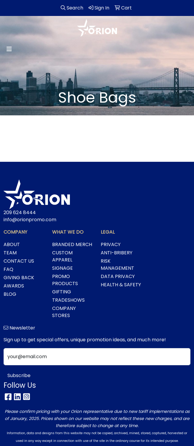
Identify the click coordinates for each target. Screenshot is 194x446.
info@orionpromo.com (30, 219)
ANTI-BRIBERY (116, 252)
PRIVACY (111, 244)
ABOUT (12, 244)
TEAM (10, 252)
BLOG (10, 294)
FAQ (8, 269)
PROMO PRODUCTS (65, 280)
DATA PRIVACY (118, 276)
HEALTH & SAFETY (121, 284)
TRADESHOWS (68, 300)
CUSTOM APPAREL (62, 256)
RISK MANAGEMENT (117, 265)
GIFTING (61, 291)
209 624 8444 (20, 212)
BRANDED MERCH (72, 244)
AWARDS (14, 285)
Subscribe (19, 375)
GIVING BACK (19, 277)
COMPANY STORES (64, 312)
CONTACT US (19, 261)
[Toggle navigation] (9, 49)
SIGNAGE (62, 268)
